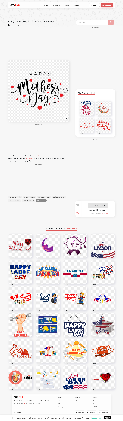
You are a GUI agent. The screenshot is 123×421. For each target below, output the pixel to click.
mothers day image (44, 197)
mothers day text (29, 197)
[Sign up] (107, 5)
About (67, 5)
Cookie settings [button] (96, 418)
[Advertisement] (38, 45)
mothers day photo (58, 197)
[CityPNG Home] (15, 5)
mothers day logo (14, 200)
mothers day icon (28, 200)
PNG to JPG (61, 407)
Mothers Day (40, 156)
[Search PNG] (92, 22)
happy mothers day (15, 197)
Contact (76, 5)
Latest (46, 5)
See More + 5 (41, 200)
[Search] (111, 22)
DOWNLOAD (98, 205)
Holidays (29, 158)
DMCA (95, 407)
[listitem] (80, 412)
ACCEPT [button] (107, 418)
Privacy (95, 404)
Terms (95, 401)
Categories (56, 5)
